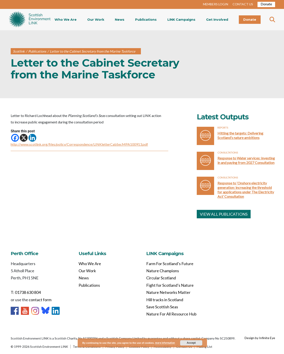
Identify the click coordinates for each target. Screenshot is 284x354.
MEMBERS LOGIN (215, 4)
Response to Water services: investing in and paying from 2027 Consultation (246, 160)
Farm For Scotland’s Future (169, 263)
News (119, 20)
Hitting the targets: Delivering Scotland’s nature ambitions (240, 135)
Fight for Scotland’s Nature (170, 285)
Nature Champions (162, 270)
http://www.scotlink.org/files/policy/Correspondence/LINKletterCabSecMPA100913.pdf (79, 144)
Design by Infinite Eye (260, 338)
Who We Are (66, 20)
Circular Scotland (161, 277)
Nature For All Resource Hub (171, 313)
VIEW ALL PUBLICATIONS (223, 214)
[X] (24, 138)
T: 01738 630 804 (26, 292)
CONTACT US (243, 4)
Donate (266, 4)
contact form (40, 299)
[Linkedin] (32, 138)
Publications (146, 20)
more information (165, 342)
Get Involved (217, 20)
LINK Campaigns (181, 20)
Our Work (95, 20)
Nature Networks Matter (168, 292)
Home (30, 19)
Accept (191, 342)
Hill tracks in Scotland (164, 299)
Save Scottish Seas (162, 306)
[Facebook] (15, 138)
